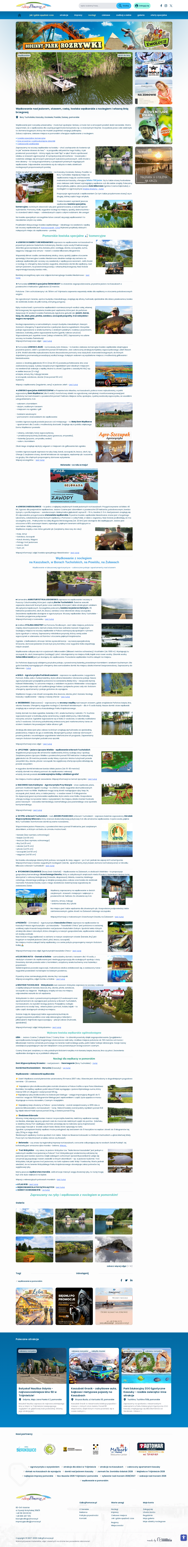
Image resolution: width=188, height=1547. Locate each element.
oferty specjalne (159, 15)
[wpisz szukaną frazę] (97, 5)
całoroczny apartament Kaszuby (143, 1467)
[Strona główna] (19, 15)
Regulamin (148, 1515)
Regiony (115, 1522)
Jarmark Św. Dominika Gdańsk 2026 (115, 1471)
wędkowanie (24, 55)
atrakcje (64, 15)
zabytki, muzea (98, 1351)
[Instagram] (166, 5)
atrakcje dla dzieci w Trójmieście (79, 1467)
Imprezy (115, 1512)
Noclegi (114, 1509)
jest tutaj (47, 341)
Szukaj (124, 5)
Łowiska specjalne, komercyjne (31, 138)
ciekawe (106, 15)
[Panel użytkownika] (142, 6)
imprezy (78, 15)
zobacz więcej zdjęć (120, 1266)
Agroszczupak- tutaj (50, 227)
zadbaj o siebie (123, 15)
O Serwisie (84, 1509)
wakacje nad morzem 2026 (152, 1476)
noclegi (92, 15)
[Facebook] (161, 5)
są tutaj (66, 1068)
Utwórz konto (149, 1512)
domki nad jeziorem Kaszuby (79, 1471)
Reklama (83, 1512)
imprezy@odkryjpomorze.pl (28, 1521)
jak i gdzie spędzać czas (42, 15)
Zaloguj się (148, 1509)
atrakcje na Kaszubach (111, 1467)
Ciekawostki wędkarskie (28, 143)
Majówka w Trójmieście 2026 (151, 1471)
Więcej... (63, 1145)
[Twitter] (171, 5)
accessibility (183, 1537)
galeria (141, 15)
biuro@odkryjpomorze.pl (27, 1518)
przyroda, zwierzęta (133, 1351)
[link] (121, 1280)
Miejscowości (117, 1525)
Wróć (124, 55)
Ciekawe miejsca (119, 1515)
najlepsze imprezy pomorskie (38, 1476)
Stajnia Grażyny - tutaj (93, 189)
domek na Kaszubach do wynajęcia (43, 1471)
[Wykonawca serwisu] (159, 1540)
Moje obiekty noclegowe (154, 1521)
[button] (18, 1449)
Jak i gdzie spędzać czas (122, 1518)
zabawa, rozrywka (27, 1351)
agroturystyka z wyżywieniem (45, 1467)
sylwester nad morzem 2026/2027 (118, 1476)
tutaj (28, 668)
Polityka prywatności (88, 1515)
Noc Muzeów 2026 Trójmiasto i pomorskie (77, 1476)
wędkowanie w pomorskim (30, 1281)
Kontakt (83, 1518)
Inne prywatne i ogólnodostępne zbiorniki (36, 141)
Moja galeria (148, 1518)
